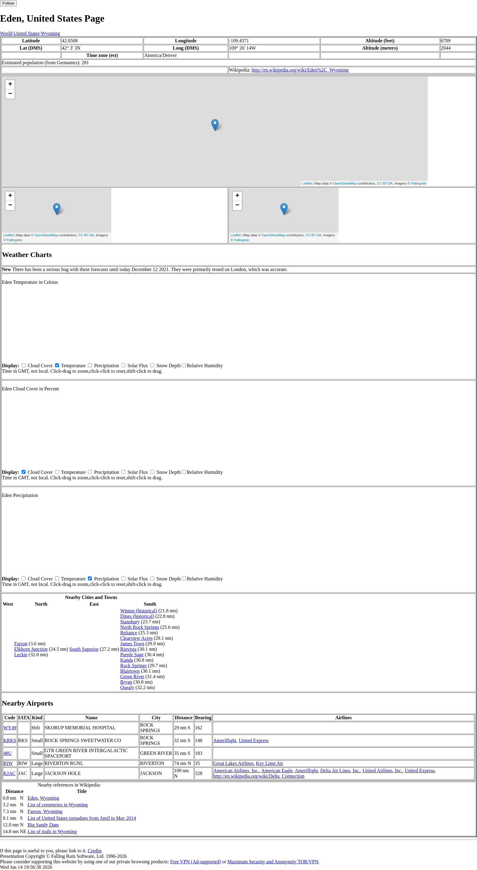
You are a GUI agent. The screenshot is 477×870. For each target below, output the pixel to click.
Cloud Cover (40, 365)
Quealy (127, 687)
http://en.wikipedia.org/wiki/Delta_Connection (258, 776)
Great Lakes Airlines (233, 763)
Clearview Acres (136, 638)
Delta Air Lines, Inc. (340, 770)
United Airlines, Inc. (382, 770)
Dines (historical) (137, 616)
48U (7, 753)
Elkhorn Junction (31, 649)
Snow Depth (168, 365)
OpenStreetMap (345, 183)
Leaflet (307, 183)
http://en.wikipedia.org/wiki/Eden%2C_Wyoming (300, 69)
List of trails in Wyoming (52, 831)
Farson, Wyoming (45, 811)
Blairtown (130, 671)
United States (26, 33)
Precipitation (106, 365)
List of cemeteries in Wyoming (58, 804)
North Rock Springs (139, 627)
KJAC (9, 773)
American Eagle (277, 770)
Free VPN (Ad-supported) (195, 861)
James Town (132, 643)
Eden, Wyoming (43, 798)
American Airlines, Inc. (236, 770)
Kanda (126, 660)
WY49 (9, 727)
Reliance (128, 632)
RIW (8, 763)
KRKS (9, 740)
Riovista (128, 649)
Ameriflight (224, 740)
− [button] (10, 94)
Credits (95, 850)
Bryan (126, 682)
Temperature (73, 365)
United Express (254, 740)
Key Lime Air (269, 763)
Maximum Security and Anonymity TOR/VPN (273, 861)
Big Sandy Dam (43, 824)
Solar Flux (137, 365)
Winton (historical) (138, 610)
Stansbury (130, 621)
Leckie (21, 654)
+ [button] (10, 84)
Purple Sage (132, 654)
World (6, 33)
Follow (8, 3)
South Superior (84, 649)
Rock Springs (133, 665)
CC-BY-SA (385, 183)
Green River (132, 676)
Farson (21, 643)
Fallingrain (419, 183)
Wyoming (50, 33)
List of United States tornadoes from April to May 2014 (82, 818)
